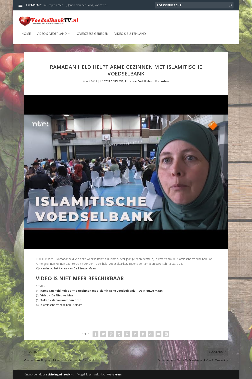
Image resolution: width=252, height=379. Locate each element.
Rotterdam (162, 81)
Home (26, 33)
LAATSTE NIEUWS (111, 81)
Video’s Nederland (52, 33)
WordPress (114, 374)
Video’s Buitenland (130, 33)
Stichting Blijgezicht (60, 374)
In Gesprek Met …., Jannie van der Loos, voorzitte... (75, 5)
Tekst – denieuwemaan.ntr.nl (61, 300)
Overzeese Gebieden (92, 33)
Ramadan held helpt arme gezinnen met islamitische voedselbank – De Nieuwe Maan (101, 290)
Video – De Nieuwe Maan (57, 295)
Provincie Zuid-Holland (139, 81)
